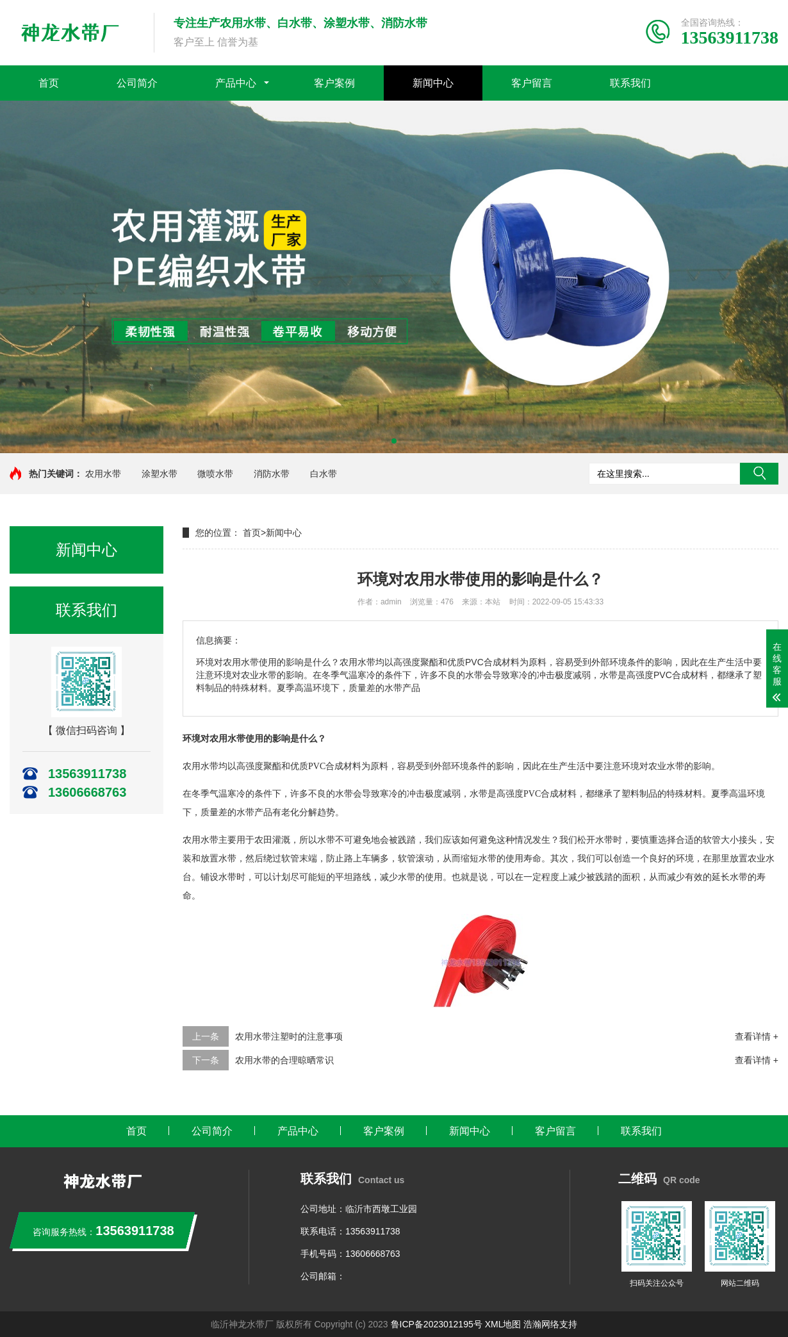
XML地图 (503, 1324)
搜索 (759, 474)
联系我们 (630, 83)
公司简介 (137, 83)
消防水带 (272, 474)
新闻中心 (433, 83)
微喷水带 (215, 474)
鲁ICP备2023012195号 (436, 1324)
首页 (48, 83)
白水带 (323, 474)
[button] (394, 441)
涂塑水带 (159, 474)
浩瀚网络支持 (550, 1324)
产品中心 (235, 83)
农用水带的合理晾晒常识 (284, 1060)
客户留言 (531, 83)
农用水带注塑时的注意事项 (289, 1036)
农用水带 (103, 474)
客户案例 (334, 83)
